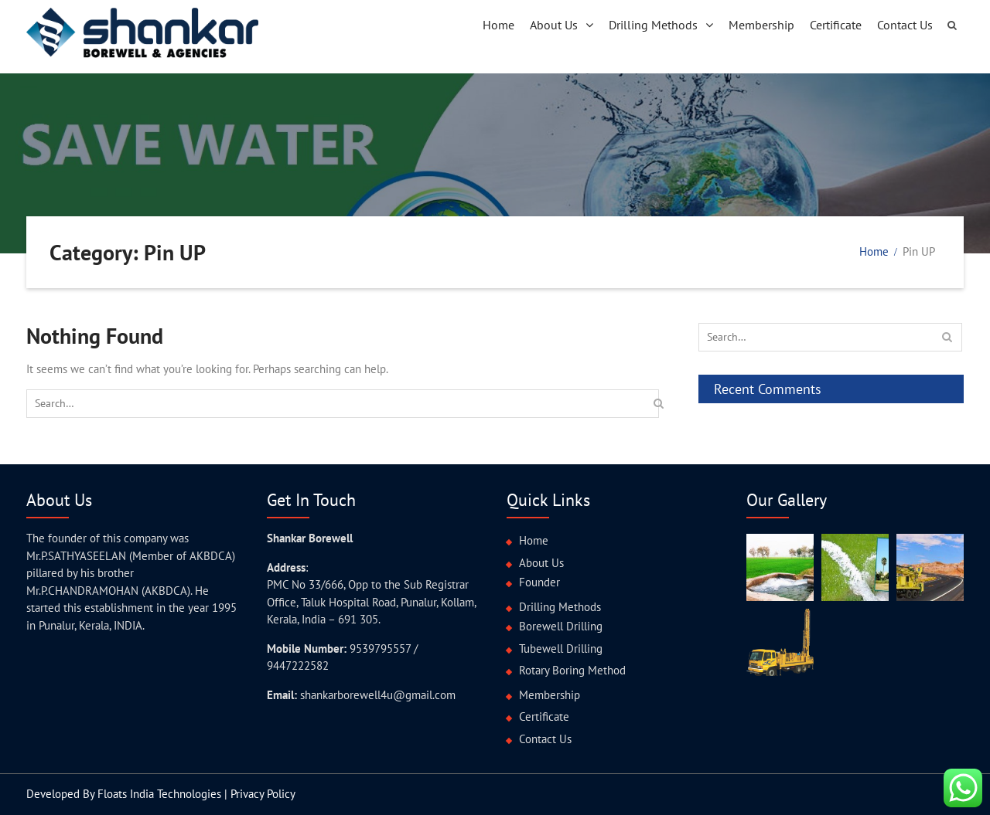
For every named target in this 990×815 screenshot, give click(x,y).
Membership (761, 24)
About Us (554, 24)
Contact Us (905, 24)
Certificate (836, 24)
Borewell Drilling (561, 626)
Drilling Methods (653, 24)
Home (498, 24)
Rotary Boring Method (572, 670)
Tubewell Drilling (561, 648)
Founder (539, 582)
